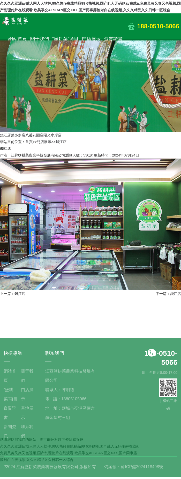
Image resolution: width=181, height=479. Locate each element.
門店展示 (91, 39)
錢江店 (5, 135)
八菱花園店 (34, 135)
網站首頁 (17, 39)
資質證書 (113, 39)
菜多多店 (18, 135)
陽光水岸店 (52, 135)
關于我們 (39, 39)
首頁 (29, 142)
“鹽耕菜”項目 (65, 39)
